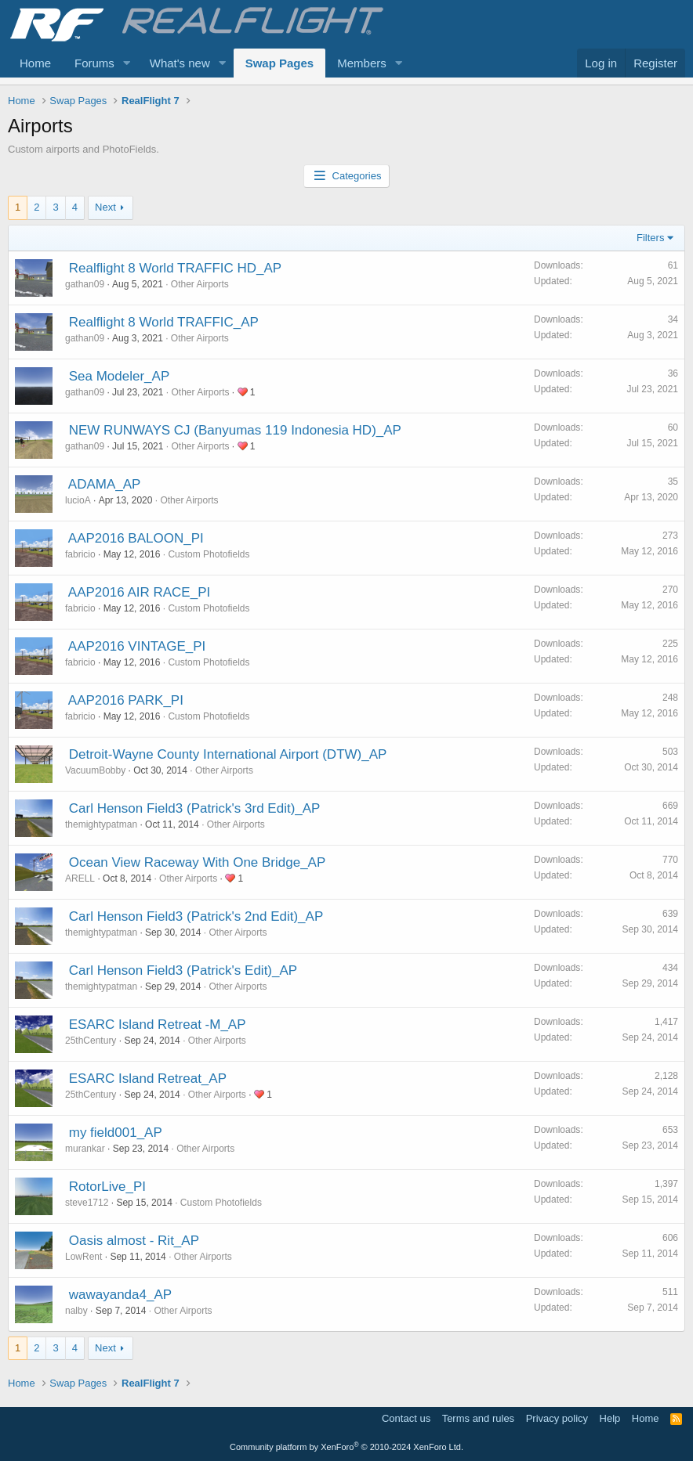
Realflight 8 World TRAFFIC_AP (164, 322)
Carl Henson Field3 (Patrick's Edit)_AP (183, 970)
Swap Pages (279, 63)
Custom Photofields (208, 554)
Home (35, 63)
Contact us (406, 1418)
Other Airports (200, 284)
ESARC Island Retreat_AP (148, 1078)
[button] (127, 63)
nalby (76, 1310)
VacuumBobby (95, 770)
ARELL (80, 878)
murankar (85, 1148)
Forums (94, 63)
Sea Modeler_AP (119, 376)
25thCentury (90, 1040)
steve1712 (86, 1202)
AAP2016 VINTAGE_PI (136, 646)
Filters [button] (650, 237)
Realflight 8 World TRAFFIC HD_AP (175, 268)
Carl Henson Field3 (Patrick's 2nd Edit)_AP (196, 916)
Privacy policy (557, 1418)
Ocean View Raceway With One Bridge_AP (197, 862)
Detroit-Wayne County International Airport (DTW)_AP (228, 754)
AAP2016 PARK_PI (125, 700)
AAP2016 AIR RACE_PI (139, 592)
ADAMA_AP (104, 484)
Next (105, 207)
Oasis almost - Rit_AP (134, 1240)
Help (610, 1418)
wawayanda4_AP (120, 1294)
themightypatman (101, 824)
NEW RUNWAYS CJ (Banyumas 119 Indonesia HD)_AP (235, 430)
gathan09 (84, 284)
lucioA (78, 500)
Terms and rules (478, 1418)
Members (361, 63)
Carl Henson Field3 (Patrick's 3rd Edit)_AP (195, 808)
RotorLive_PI (107, 1186)
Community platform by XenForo (346, 1447)
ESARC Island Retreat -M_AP (157, 1024)
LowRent (83, 1256)
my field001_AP (115, 1132)
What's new (180, 63)
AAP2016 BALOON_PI (136, 538)
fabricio (80, 554)
